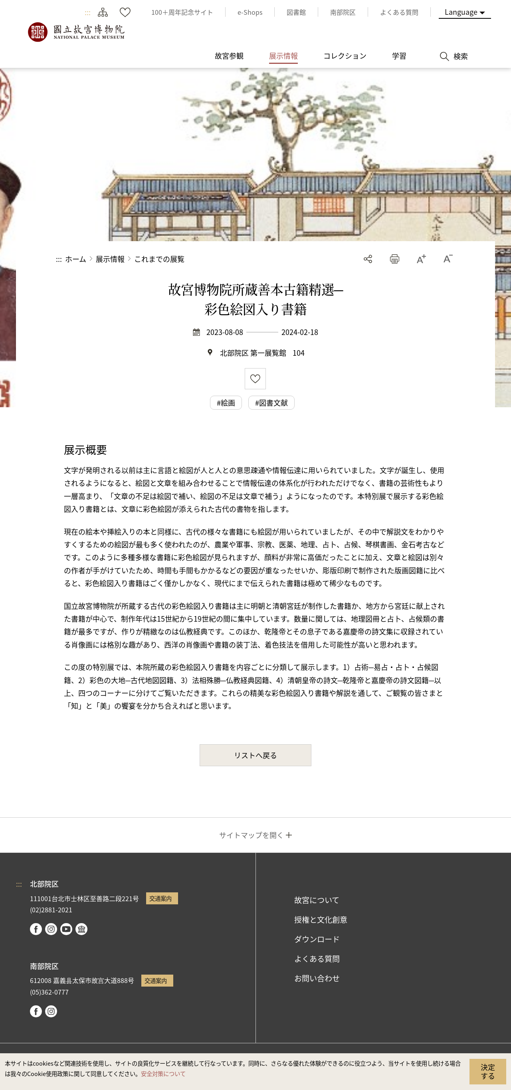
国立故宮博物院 (76, 32)
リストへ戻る (255, 755)
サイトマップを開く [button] (251, 835)
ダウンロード (317, 939)
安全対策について (163, 1073)
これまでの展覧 (159, 259)
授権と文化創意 (320, 919)
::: (88, 12)
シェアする (368, 259)
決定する (488, 1071)
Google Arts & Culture (81, 929)
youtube (66, 929)
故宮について (316, 900)
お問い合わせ (317, 978)
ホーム (75, 259)
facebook (36, 929)
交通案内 (160, 898)
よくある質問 (317, 958)
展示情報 (110, 259)
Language (461, 11)
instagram (51, 929)
